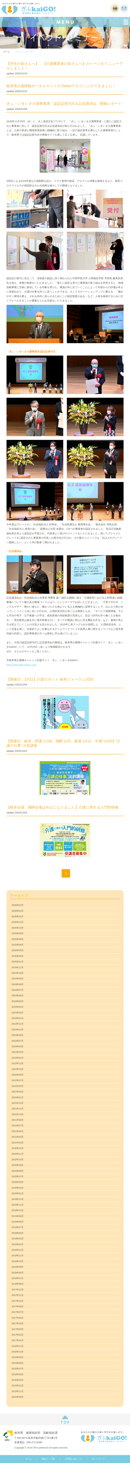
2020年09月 (17, 1165)
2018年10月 (17, 1261)
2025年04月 (17, 956)
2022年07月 (17, 1080)
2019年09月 (17, 1216)
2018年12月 (17, 1250)
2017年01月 (17, 1340)
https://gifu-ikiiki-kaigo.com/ (21, 664)
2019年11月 (17, 1204)
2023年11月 (17, 1024)
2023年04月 (17, 1046)
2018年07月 (17, 1278)
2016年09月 (17, 1357)
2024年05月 (17, 1001)
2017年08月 (17, 1306)
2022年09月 (17, 1074)
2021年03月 (17, 1142)
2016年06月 (17, 1374)
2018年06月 (17, 1284)
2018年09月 (17, 1267)
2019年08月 (17, 1221)
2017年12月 (17, 1289)
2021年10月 (17, 1114)
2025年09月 (17, 933)
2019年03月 (17, 1238)
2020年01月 (17, 1193)
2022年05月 (17, 1086)
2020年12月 (17, 1148)
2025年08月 (17, 939)
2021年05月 (17, 1137)
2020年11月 (17, 1154)
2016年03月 (17, 1380)
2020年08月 (17, 1171)
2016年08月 (17, 1363)
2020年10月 (17, 1159)
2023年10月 (17, 1029)
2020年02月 (17, 1188)
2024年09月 (17, 978)
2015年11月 (17, 1391)
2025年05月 (17, 950)
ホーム (6, 51)
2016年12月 (17, 1346)
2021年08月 (17, 1120)
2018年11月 (17, 1255)
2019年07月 (17, 1227)
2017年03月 (17, 1329)
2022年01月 (17, 1097)
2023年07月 (17, 1041)
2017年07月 (17, 1312)
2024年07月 (17, 990)
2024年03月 (17, 1012)
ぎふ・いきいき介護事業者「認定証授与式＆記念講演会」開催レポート (64, 104)
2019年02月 (17, 1244)
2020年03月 (17, 1182)
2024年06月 (17, 995)
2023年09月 (17, 1035)
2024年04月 (17, 1007)
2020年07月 (17, 1176)
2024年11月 (17, 967)
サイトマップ (98, 1459)
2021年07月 (17, 1125)
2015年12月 (17, 1385)
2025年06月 (17, 944)
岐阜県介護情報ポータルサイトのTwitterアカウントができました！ (61, 86)
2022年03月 (17, 1091)
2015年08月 (17, 1397)
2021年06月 (17, 1131)
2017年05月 (17, 1318)
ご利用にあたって (73, 1459)
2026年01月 (17, 916)
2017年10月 (17, 1301)
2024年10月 (17, 973)
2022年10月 (17, 1069)
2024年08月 (17, 984)
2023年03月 (17, 1052)
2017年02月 (17, 1334)
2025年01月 (17, 961)
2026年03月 (17, 905)
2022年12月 (17, 1063)
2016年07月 (17, 1368)
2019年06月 (17, 1233)
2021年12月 (17, 1103)
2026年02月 (17, 911)
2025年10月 (17, 928)
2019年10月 (17, 1210)
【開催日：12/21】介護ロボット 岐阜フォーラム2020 (49, 679)
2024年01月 (17, 1018)
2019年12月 (17, 1199)
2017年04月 (17, 1323)
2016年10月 (17, 1351)
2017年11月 (17, 1295)
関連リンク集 (48, 1459)
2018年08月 (17, 1272)
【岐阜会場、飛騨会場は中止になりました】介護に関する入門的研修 (62, 807)
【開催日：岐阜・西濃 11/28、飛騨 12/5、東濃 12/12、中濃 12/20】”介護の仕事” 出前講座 (63, 743)
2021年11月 (17, 1108)
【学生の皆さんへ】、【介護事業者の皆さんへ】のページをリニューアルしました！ (64, 66)
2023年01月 (17, 1058)
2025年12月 (17, 922)
